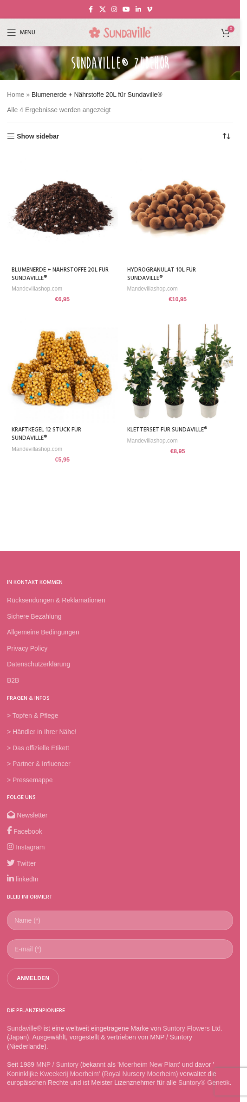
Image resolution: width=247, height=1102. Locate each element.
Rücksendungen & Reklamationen (56, 600)
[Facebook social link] (91, 9)
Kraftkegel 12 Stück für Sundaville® (46, 434)
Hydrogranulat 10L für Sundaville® (161, 274)
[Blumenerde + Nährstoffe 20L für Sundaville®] (62, 207)
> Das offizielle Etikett (38, 748)
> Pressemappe (29, 780)
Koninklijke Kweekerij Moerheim (53, 1073)
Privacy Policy (27, 648)
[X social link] (103, 9)
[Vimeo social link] (149, 9)
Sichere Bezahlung (34, 616)
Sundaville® (24, 1028)
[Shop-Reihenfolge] (226, 136)
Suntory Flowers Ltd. (192, 1028)
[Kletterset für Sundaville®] (178, 367)
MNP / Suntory (57, 1064)
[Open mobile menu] (21, 32)
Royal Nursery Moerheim (140, 1073)
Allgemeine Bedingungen (43, 632)
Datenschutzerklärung (38, 664)
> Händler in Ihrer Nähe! (42, 731)
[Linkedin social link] (138, 9)
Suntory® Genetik (204, 1082)
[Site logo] (120, 32)
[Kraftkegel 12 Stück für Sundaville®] (62, 367)
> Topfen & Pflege (32, 715)
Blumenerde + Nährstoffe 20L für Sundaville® (60, 274)
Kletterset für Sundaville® (167, 430)
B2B (13, 680)
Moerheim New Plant (149, 1064)
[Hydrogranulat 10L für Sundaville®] (178, 207)
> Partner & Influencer (39, 763)
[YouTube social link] (126, 9)
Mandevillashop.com (37, 288)
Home (15, 94)
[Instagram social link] (114, 9)
